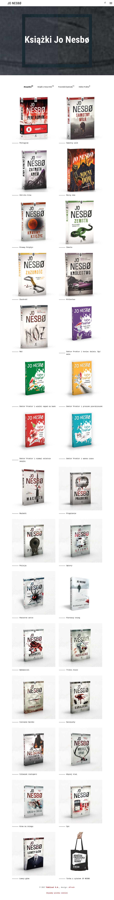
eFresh (72, 887)
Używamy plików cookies (57, 893)
